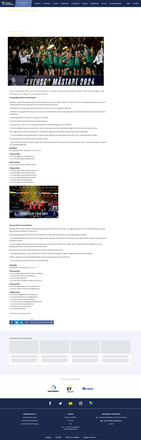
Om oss (104, 3)
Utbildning (65, 3)
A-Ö (70, 424)
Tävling (55, 3)
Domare (85, 3)
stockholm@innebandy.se (112, 421)
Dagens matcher (89, 437)
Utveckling (75, 3)
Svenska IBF (12, 10)
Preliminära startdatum (30, 421)
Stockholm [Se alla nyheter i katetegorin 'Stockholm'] (33, 10)
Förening (46, 3)
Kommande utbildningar (29, 424)
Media (111, 424)
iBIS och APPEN (70, 417)
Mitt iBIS (58, 437)
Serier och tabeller (72, 437)
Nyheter (38, 3)
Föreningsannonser (30, 417)
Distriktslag (94, 3)
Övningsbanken (115, 3)
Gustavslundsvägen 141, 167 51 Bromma (112, 417)
